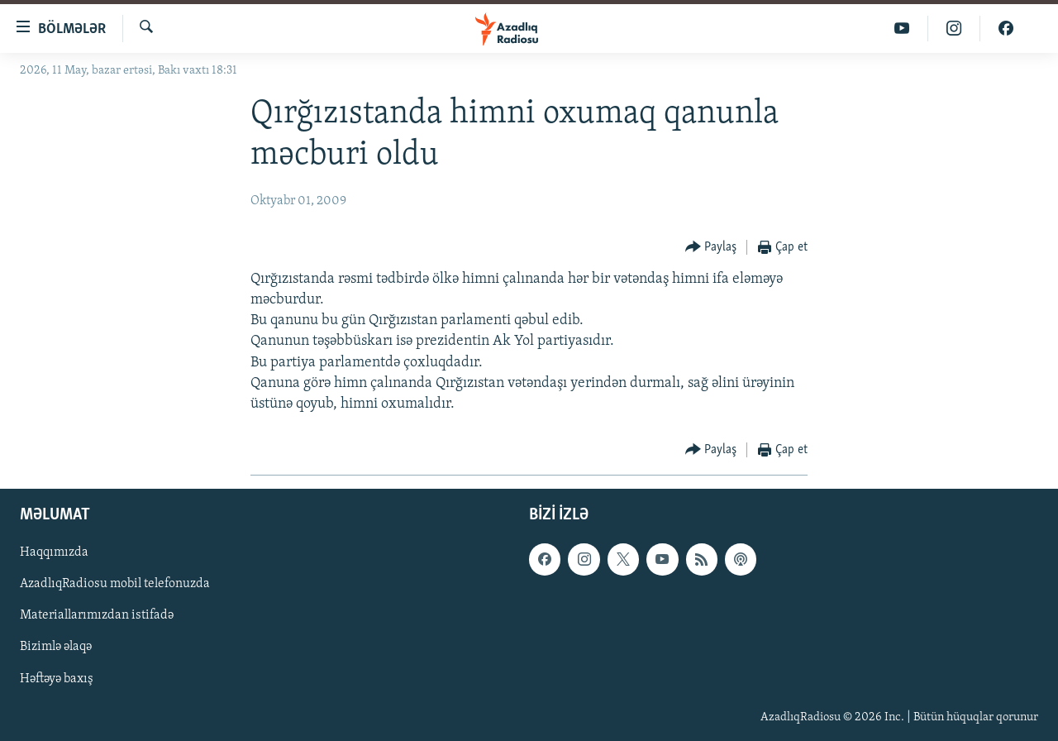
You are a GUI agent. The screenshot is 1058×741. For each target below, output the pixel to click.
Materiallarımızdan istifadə (97, 616)
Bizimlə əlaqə (56, 647)
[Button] (711, 248)
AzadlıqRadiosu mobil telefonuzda (115, 584)
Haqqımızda (54, 553)
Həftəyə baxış (56, 679)
